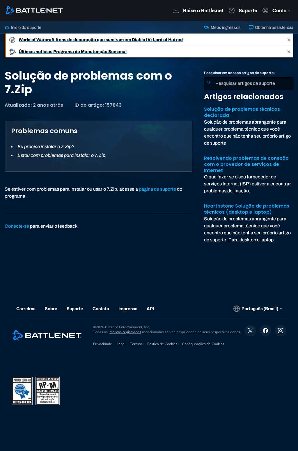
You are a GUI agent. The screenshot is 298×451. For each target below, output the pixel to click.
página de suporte (157, 189)
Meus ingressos (222, 27)
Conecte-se (17, 226)
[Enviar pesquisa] (208, 83)
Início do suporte (23, 27)
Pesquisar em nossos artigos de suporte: (239, 73)
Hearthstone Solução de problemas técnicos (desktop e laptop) (246, 209)
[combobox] (248, 83)
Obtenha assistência (271, 27)
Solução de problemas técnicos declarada (242, 112)
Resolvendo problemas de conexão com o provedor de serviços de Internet (246, 164)
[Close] (289, 39)
